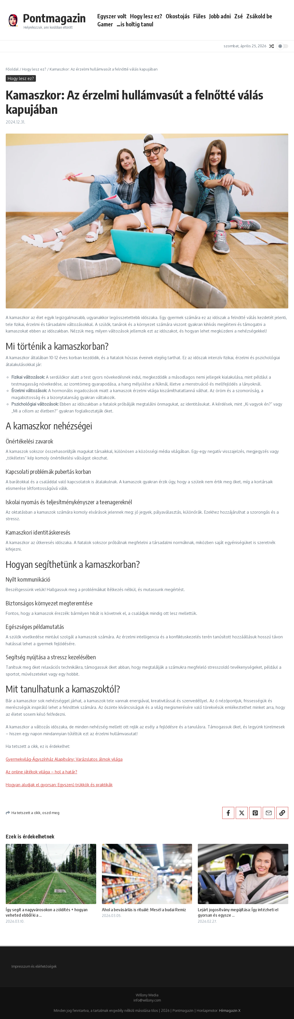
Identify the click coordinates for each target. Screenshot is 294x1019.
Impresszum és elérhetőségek (34, 966)
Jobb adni (220, 16)
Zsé (238, 16)
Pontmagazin (54, 18)
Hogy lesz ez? (146, 16)
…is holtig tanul (135, 24)
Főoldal (12, 69)
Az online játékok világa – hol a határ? (41, 771)
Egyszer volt (112, 16)
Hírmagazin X (229, 1010)
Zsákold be (259, 16)
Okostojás (178, 16)
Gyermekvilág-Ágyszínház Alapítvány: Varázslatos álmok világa (64, 759)
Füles (199, 16)
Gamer (105, 24)
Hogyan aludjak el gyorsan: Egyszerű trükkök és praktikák (59, 784)
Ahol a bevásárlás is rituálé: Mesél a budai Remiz (144, 909)
